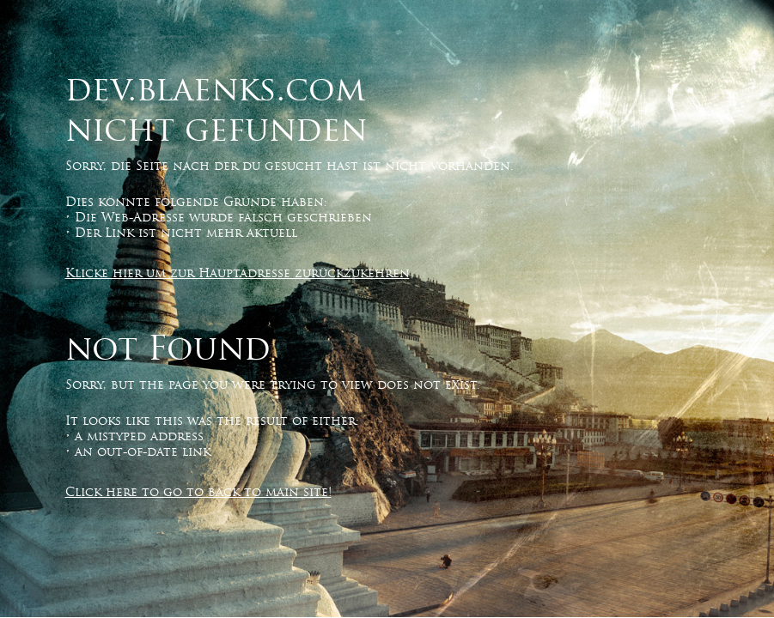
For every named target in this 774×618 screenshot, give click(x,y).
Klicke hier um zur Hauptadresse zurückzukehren (237, 273)
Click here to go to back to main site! (198, 492)
